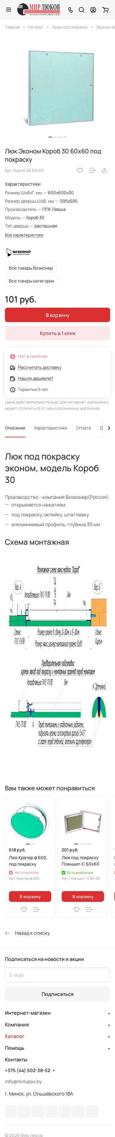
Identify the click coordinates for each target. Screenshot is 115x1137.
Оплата (83, 428)
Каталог (15, 1036)
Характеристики (50, 428)
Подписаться (58, 994)
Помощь (14, 1047)
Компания (17, 1024)
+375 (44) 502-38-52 (27, 1070)
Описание (15, 428)
